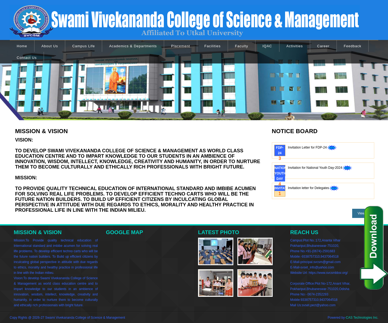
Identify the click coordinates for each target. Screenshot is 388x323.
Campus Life (83, 46)
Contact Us (27, 58)
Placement (180, 46)
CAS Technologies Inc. (362, 317)
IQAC (267, 46)
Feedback (352, 46)
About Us (49, 46)
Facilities (212, 46)
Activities (294, 46)
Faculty (241, 46)
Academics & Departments (133, 46)
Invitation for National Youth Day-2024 (320, 168)
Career (323, 46)
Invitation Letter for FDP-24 (312, 148)
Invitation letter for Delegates (314, 188)
